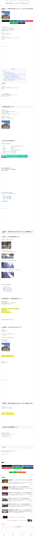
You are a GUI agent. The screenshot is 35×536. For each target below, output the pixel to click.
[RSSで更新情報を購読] (18, 470)
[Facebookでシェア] (9, 21)
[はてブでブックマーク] (14, 21)
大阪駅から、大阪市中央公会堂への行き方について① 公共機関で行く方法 (14, 72)
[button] (31, 21)
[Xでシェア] (4, 21)
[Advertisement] (17, 54)
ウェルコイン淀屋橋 (8, 196)
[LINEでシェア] (25, 21)
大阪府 (3, 460)
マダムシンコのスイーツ (10, 287)
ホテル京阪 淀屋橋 (8, 195)
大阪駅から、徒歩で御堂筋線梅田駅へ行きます (11, 73)
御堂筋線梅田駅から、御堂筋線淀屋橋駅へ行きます (12, 74)
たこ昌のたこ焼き (9, 286)
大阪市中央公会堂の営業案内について (10, 71)
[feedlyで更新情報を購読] (16, 470)
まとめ (4, 79)
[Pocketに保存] (20, 21)
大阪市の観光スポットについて (7, 434)
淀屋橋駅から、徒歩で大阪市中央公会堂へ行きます (12, 75)
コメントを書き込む (17, 525)
